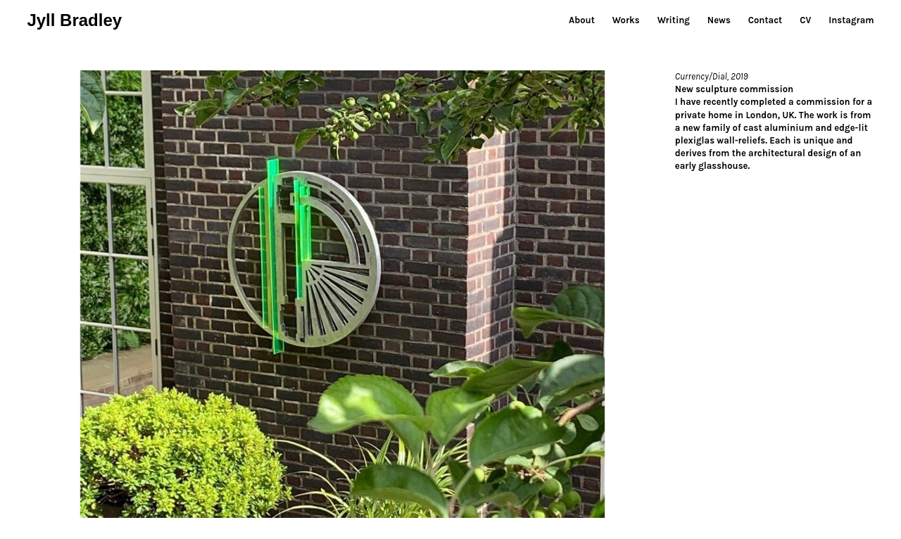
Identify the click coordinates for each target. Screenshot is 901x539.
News (719, 20)
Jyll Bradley (74, 20)
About (582, 20)
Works (626, 20)
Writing (673, 20)
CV (805, 20)
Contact (765, 20)
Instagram (851, 20)
